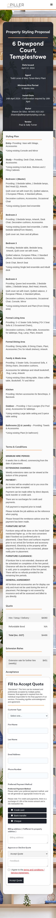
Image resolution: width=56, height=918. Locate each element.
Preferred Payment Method (20, 784)
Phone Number (14, 769)
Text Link (10, 889)
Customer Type (14, 709)
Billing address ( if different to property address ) (25, 830)
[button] (51, 4)
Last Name (12, 739)
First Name (12, 724)
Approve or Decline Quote (19, 847)
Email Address (14, 754)
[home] (15, 4)
